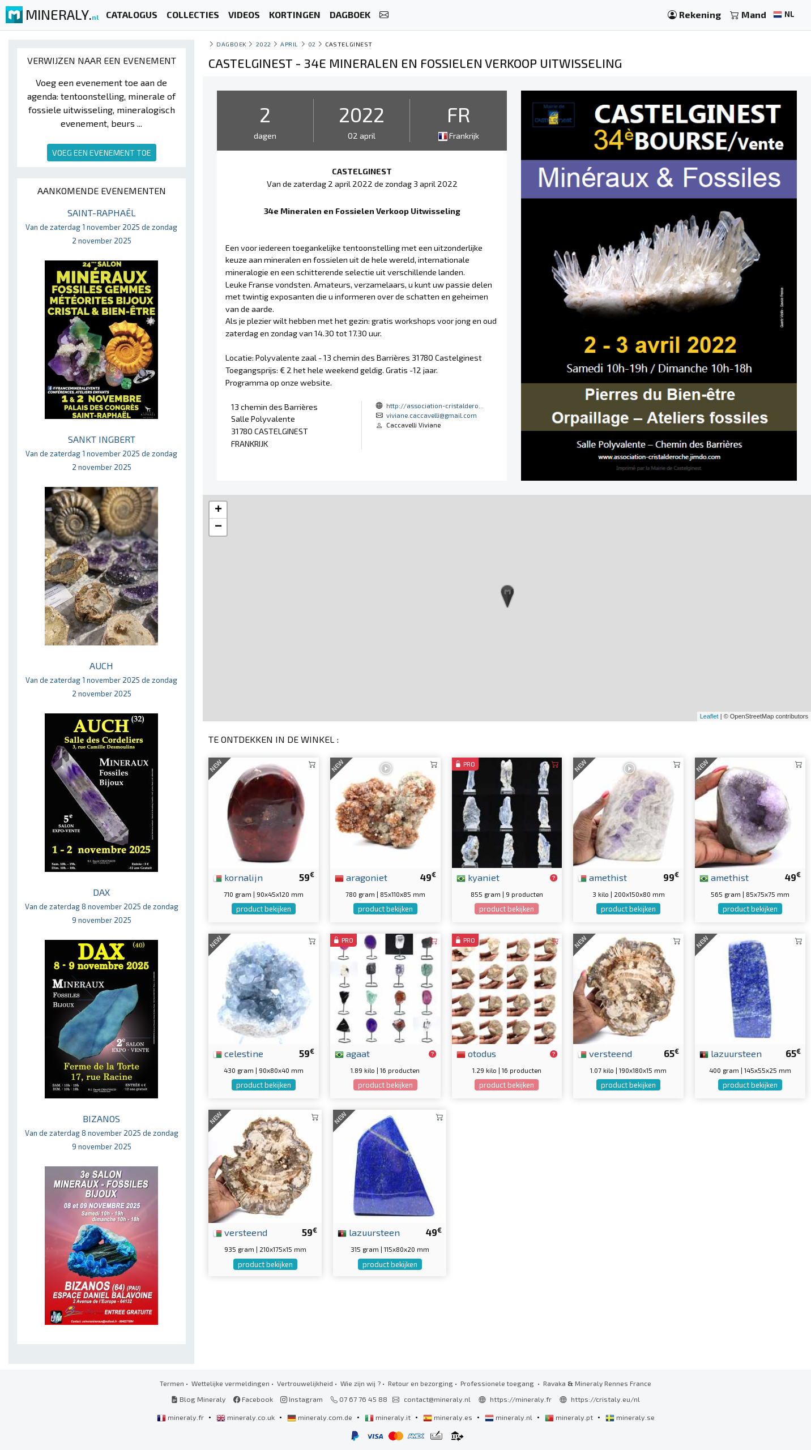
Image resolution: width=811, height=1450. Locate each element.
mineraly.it (388, 1417)
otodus (476, 1053)
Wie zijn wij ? (360, 1383)
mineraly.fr (181, 1417)
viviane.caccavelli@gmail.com (431, 415)
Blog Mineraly (198, 1399)
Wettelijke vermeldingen (230, 1383)
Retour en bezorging (420, 1383)
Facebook (253, 1399)
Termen (172, 1383)
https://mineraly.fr (521, 1399)
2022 (263, 44)
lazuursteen (730, 1053)
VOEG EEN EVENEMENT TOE (101, 152)
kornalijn (238, 877)
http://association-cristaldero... (435, 405)
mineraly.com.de (320, 1417)
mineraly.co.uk (246, 1417)
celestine (238, 1053)
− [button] (218, 527)
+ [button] (218, 510)
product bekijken (263, 908)
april (289, 44)
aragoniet (361, 877)
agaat (352, 1053)
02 (312, 44)
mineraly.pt (570, 1417)
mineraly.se (630, 1417)
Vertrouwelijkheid (305, 1383)
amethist (602, 877)
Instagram (301, 1399)
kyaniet (478, 877)
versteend (605, 1053)
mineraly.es (448, 1417)
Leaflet (709, 716)
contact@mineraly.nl (437, 1399)
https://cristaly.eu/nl (605, 1399)
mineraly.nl (509, 1417)
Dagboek (231, 44)
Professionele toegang (498, 1383)
